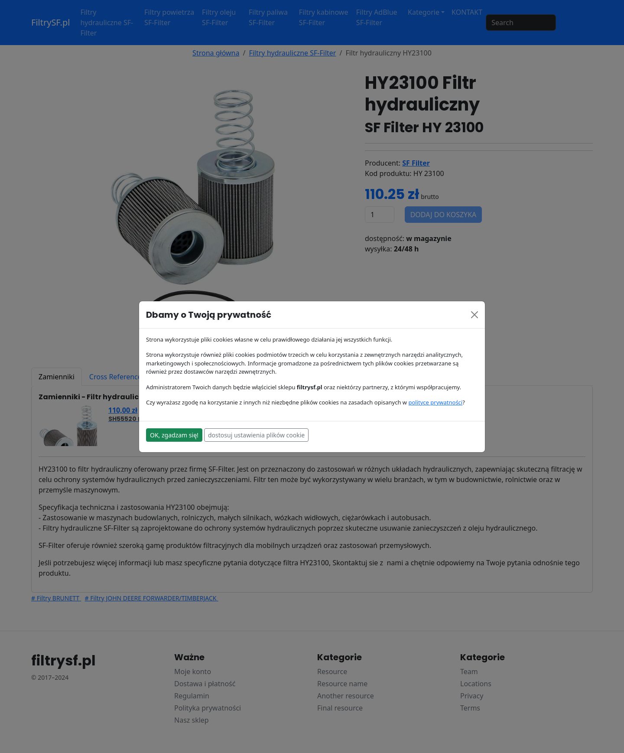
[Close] (474, 315)
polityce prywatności (435, 402)
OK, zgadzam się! (174, 435)
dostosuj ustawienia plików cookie (256, 435)
